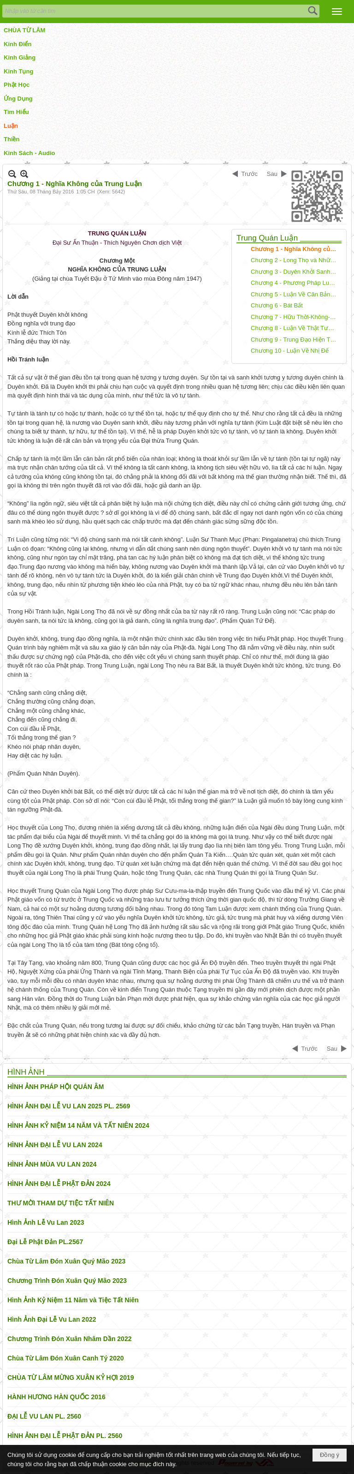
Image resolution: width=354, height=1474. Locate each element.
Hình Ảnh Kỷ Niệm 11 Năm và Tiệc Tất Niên (73, 1300)
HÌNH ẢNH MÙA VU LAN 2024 (52, 1164)
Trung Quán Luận (267, 238)
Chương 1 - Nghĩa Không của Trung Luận (295, 249)
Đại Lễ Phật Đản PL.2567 (45, 1241)
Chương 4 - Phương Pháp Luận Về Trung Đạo (295, 282)
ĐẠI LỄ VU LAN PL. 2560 (44, 1416)
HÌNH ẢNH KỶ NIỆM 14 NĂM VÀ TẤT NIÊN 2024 (78, 1125)
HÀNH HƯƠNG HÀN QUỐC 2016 (56, 1397)
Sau (272, 173)
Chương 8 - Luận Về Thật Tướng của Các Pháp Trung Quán (295, 328)
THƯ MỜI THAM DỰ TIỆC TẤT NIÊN (60, 1203)
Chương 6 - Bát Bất (277, 305)
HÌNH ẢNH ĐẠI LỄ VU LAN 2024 (54, 1145)
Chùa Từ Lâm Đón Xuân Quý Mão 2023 (66, 1261)
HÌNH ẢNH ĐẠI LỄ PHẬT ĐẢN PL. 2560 (64, 1435)
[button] (337, 11)
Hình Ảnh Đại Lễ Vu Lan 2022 (51, 1319)
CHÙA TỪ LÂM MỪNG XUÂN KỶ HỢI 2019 (70, 1377)
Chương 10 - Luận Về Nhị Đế (290, 350)
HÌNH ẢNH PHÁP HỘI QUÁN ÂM (55, 1086)
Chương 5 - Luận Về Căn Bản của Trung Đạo (295, 294)
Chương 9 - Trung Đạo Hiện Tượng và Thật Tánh (295, 339)
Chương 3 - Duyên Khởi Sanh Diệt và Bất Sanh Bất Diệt (295, 271)
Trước (250, 173)
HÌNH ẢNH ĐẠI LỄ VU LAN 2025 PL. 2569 (68, 1106)
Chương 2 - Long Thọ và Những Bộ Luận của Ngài (295, 260)
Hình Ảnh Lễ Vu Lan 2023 (45, 1222)
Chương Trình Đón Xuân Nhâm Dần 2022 (69, 1338)
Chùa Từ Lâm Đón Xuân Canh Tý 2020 (65, 1358)
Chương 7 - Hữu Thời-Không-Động (295, 316)
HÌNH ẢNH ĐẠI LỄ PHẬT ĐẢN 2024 (59, 1183)
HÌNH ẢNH (26, 1072)
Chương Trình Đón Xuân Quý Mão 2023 (67, 1280)
